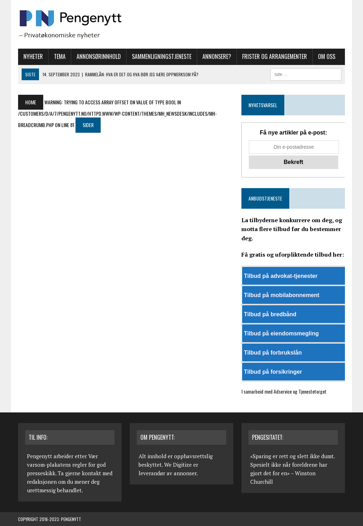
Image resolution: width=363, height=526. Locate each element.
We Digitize (178, 464)
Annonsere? (216, 56)
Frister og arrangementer (274, 56)
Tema (60, 56)
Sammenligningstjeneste (161, 56)
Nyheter (33, 56)
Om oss (326, 56)
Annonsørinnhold (99, 56)
